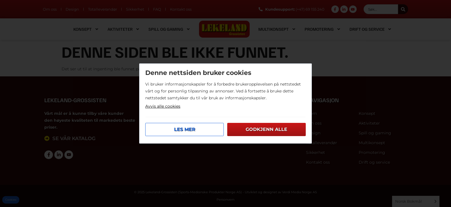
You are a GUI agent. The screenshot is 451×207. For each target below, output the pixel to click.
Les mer (184, 129)
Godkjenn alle (266, 129)
